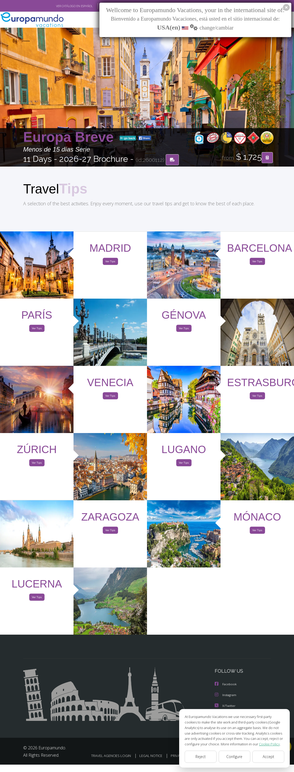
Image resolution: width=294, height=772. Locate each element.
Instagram (226, 695)
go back (127, 138)
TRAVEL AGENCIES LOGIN (143, 756)
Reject (200, 757)
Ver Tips (110, 262)
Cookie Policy (265, 744)
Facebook (226, 685)
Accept (268, 757)
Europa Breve (70, 137)
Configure (235, 757)
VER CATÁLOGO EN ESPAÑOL (62, 6)
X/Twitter (225, 706)
